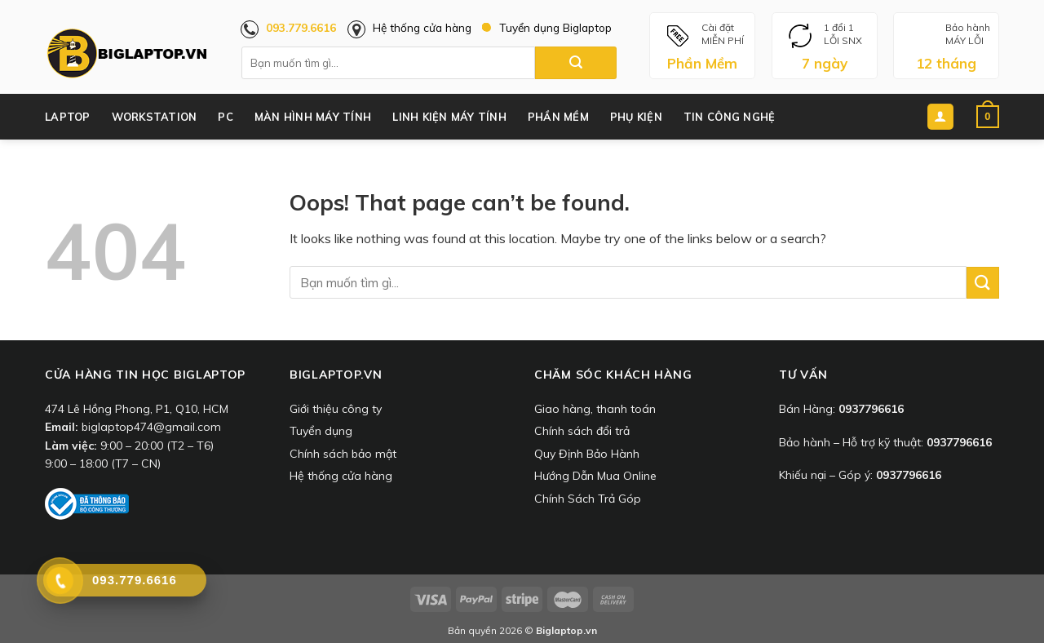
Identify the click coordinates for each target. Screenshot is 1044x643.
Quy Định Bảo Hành (586, 453)
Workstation (154, 116)
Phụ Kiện (636, 116)
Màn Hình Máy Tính (312, 116)
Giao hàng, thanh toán (595, 408)
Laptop (68, 116)
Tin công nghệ (729, 116)
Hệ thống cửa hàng (422, 27)
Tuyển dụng (321, 430)
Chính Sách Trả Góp (587, 498)
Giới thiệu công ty (336, 408)
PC (225, 116)
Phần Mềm (558, 116)
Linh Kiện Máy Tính (449, 116)
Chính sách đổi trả (582, 430)
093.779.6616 (301, 27)
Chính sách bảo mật (343, 453)
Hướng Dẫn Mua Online (595, 475)
